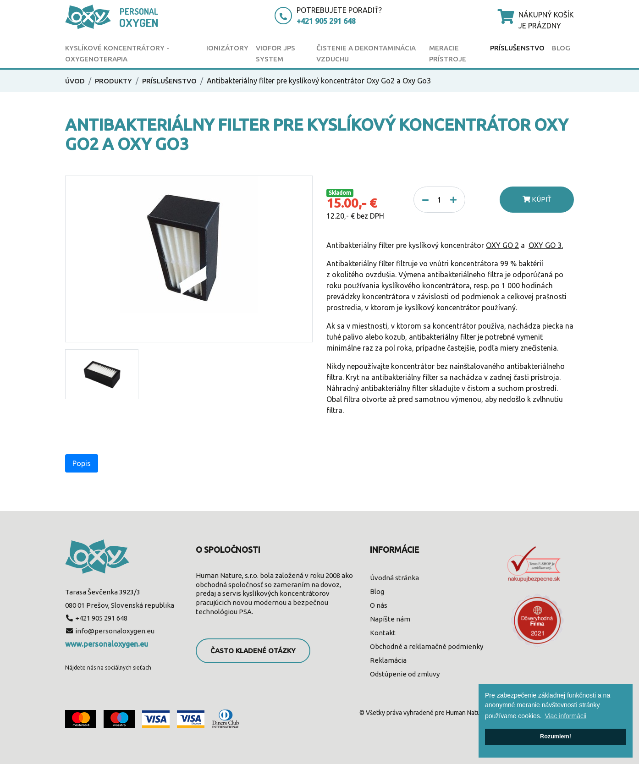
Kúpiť (537, 199)
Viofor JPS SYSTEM (275, 53)
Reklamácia (388, 660)
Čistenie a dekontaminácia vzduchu (366, 53)
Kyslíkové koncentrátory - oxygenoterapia (117, 53)
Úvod (75, 81)
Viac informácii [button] (565, 716)
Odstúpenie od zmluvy (405, 674)
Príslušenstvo (517, 48)
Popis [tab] (81, 463)
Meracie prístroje (447, 53)
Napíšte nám (390, 619)
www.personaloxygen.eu (106, 644)
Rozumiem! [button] (555, 736)
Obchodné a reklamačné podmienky (426, 646)
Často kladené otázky (253, 650)
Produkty (113, 81)
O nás (378, 605)
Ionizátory (227, 48)
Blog (561, 48)
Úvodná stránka (394, 578)
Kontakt (383, 633)
